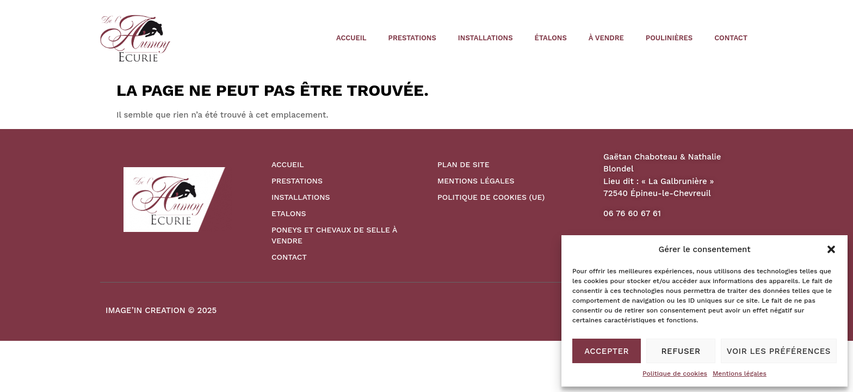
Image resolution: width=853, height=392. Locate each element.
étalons (551, 38)
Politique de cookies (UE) (491, 197)
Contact (730, 38)
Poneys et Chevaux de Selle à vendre (334, 235)
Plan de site (463, 164)
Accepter (606, 351)
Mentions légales (740, 373)
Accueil (351, 38)
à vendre (606, 38)
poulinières (669, 38)
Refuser (681, 351)
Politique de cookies (674, 373)
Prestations (412, 38)
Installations (485, 38)
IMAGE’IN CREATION (146, 310)
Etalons (288, 213)
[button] (831, 249)
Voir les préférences (779, 351)
